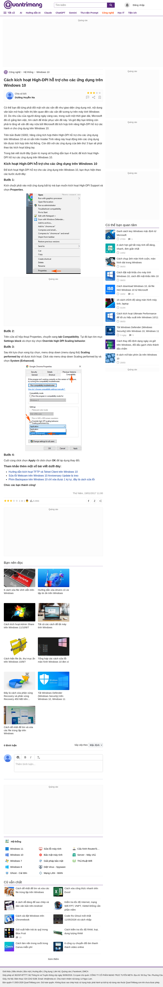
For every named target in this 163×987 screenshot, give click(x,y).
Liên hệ (57, 971)
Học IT (121, 12)
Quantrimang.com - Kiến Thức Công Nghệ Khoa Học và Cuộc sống (23, 5)
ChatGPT (60, 12)
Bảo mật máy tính (50, 854)
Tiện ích (132, 12)
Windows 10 (43, 72)
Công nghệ (108, 12)
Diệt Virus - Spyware (52, 867)
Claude (48, 12)
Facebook (77, 971)
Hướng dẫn (37, 971)
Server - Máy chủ (84, 854)
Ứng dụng (48, 971)
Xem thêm (53, 959)
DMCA (85, 971)
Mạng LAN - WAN (51, 873)
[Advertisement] (83, 44)
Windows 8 (13, 867)
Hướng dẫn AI (33, 12)
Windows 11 (14, 848)
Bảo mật (27, 971)
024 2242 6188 (30, 979)
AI (21, 12)
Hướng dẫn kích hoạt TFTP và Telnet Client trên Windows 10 (43, 471)
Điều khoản (17, 971)
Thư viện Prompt (89, 12)
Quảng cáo (66, 971)
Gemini (73, 12)
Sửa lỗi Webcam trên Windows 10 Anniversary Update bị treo (43, 475)
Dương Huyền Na (25, 97)
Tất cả (11, 12)
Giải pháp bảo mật (51, 861)
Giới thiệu (7, 971)
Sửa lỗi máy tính (50, 848)
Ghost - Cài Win (16, 873)
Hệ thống (28, 72)
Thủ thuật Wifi (82, 861)
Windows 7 (13, 861)
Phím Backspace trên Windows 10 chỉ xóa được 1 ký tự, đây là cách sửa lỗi (52, 479)
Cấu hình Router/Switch (88, 848)
